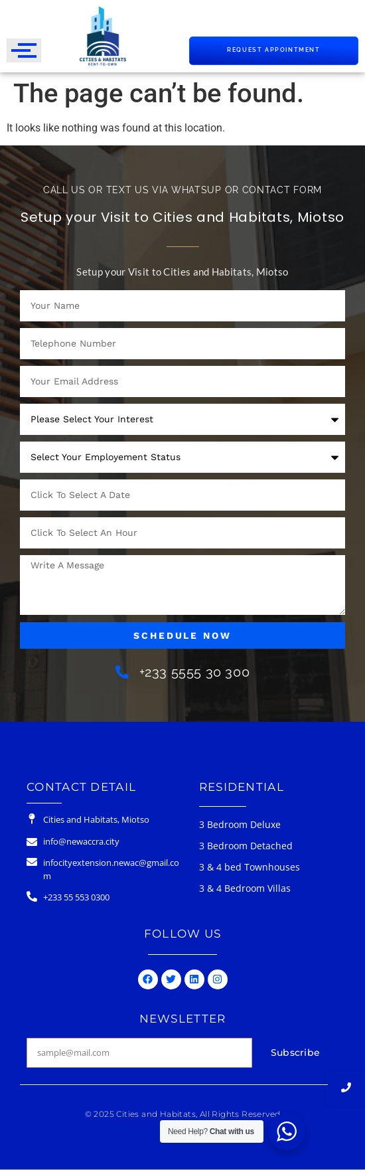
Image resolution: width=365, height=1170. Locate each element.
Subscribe (296, 1052)
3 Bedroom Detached (246, 845)
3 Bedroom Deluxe (240, 824)
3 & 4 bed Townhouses (249, 867)
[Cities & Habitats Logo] (103, 36)
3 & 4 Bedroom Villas (245, 888)
